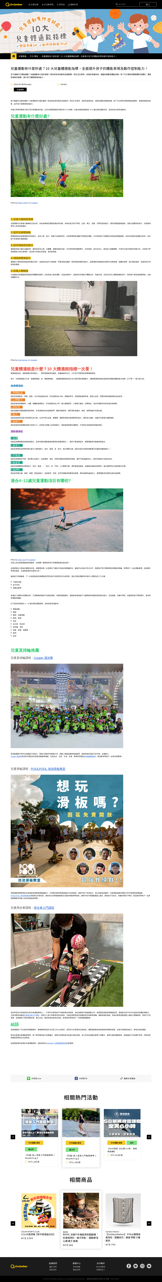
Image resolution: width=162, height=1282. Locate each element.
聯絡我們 (76, 1269)
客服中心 (77, 1263)
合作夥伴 (101, 1263)
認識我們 (53, 1263)
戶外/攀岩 (34, 56)
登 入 (148, 4)
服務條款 (53, 1269)
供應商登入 (100, 1269)
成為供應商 (100, 1266)
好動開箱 (22, 56)
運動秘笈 (73, 4)
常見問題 (76, 1266)
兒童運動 (20, 89)
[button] (13, 1137)
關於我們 (53, 1266)
